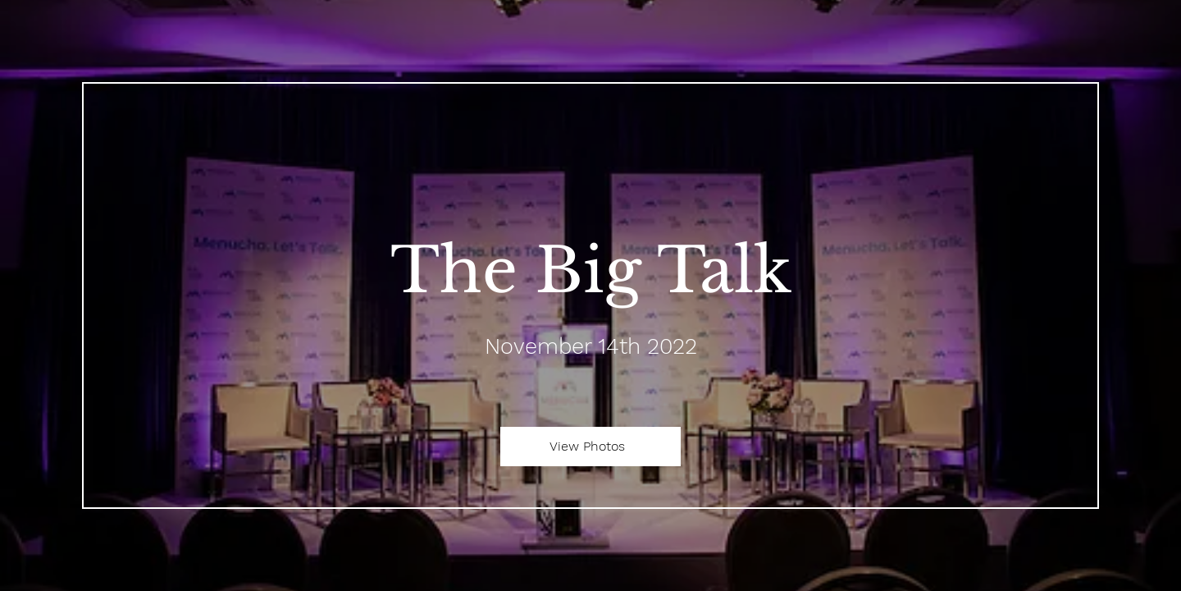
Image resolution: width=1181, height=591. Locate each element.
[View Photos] (590, 446)
